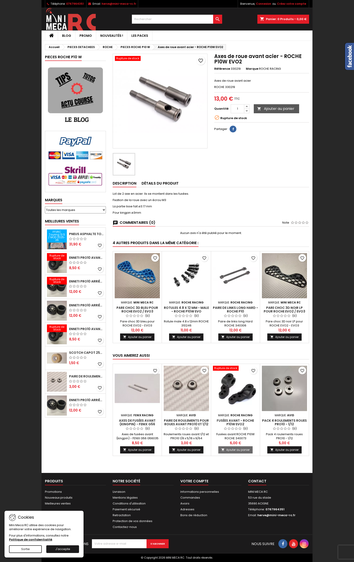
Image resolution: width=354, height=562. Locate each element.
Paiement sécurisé (126, 509)
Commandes (190, 497)
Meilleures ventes (58, 503)
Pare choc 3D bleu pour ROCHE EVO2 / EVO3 (137, 309)
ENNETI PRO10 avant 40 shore (86, 329)
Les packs (139, 35)
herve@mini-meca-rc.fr (119, 4)
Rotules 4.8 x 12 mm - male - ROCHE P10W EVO (186, 309)
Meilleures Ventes (62, 221)
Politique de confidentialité (30, 539)
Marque (252, 69)
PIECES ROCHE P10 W (63, 57)
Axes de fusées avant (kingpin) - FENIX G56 (137, 422)
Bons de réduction (193, 515)
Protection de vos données (132, 521)
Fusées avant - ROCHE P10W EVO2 (235, 422)
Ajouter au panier (275, 108)
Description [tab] (124, 183)
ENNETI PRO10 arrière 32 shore (86, 400)
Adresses (187, 509)
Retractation (122, 515)
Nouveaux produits (58, 497)
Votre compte (194, 481)
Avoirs (184, 503)
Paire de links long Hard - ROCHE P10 (235, 309)
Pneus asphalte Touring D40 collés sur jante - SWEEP (86, 234)
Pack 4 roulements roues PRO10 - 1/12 (284, 422)
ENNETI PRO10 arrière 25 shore (86, 305)
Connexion (263, 4)
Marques (53, 200)
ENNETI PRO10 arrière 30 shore (86, 281)
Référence (222, 69)
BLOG (66, 35)
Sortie (25, 549)
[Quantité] (237, 108)
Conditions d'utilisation (129, 503)
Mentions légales (125, 497)
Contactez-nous (125, 527)
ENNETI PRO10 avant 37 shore (86, 257)
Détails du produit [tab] (160, 183)
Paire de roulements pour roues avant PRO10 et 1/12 (86, 376)
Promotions (53, 492)
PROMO (85, 35)
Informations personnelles (199, 492)
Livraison (119, 492)
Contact (257, 481)
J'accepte (62, 549)
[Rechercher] (177, 19)
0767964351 (75, 4)
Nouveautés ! (111, 35)
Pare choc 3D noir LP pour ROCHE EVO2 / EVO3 (284, 309)
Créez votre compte (291, 4)
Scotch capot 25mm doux (86, 352)
